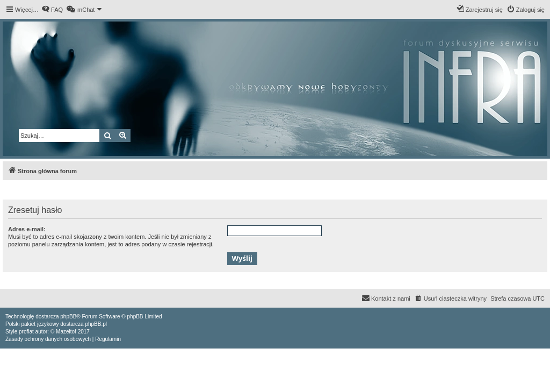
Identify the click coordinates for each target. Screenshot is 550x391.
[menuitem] (52, 9)
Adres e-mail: (27, 229)
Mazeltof (66, 332)
